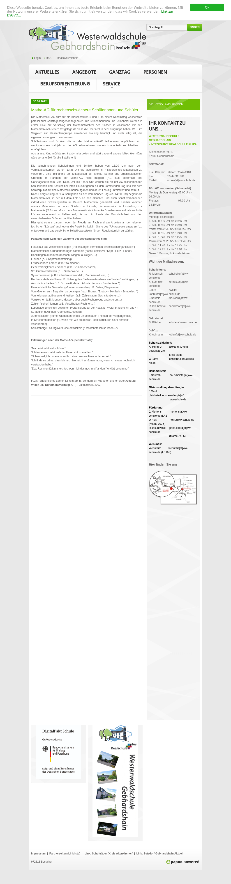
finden (194, 27)
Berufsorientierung (65, 84)
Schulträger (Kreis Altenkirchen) (113, 853)
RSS (48, 58)
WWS (87, 37)
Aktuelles (47, 72)
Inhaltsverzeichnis (67, 58)
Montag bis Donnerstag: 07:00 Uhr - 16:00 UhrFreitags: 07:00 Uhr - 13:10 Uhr (170, 196)
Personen (155, 73)
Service (111, 84)
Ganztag (119, 73)
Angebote (84, 73)
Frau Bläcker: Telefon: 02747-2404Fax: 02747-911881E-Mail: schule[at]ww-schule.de (172, 172)
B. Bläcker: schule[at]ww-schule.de (173, 320)
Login (37, 58)
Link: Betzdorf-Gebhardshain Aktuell (159, 853)
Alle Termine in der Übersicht (166, 104)
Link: (88, 853)
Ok (207, 7)
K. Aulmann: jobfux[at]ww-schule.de (172, 332)
